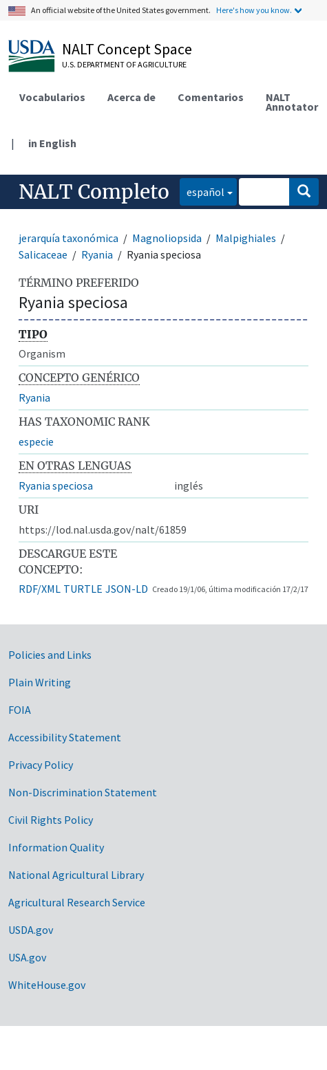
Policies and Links (50, 655)
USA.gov (27, 957)
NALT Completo (94, 191)
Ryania (97, 254)
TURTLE (83, 589)
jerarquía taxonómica (68, 238)
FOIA (19, 710)
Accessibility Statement (64, 737)
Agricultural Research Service (76, 902)
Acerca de (131, 97)
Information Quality (56, 847)
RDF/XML (40, 589)
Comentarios (211, 97)
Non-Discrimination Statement (82, 792)
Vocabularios (52, 97)
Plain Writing (39, 682)
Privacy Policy (40, 765)
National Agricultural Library (76, 875)
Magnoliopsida (167, 238)
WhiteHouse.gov (46, 985)
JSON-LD (126, 589)
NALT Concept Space (127, 48)
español (202, 191)
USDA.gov (30, 930)
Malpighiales (245, 238)
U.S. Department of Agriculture (124, 64)
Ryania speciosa (56, 485)
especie (36, 441)
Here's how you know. (254, 10)
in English (52, 143)
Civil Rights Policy (50, 820)
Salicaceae (43, 254)
